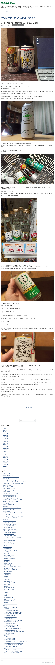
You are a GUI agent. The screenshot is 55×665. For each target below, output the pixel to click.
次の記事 (30, 407)
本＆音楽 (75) (6, 503)
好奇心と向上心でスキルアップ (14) (11, 498)
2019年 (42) (5, 440)
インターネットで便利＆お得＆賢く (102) (12, 508)
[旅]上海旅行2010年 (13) (9, 626)
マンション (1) (7, 556)
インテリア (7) (7, 574)
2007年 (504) (6, 459)
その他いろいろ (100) (7, 547)
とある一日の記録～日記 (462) (9, 525)
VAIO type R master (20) (9, 582)
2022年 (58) (5, 435)
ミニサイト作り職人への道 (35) (10, 517)
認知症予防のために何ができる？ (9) (11, 477)
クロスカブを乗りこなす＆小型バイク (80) (12, 493)
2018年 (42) (5, 441)
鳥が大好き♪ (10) (8, 548)
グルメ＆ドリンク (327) (8, 486)
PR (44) (6, 592)
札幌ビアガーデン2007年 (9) (10, 607)
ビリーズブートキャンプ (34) (10, 604)
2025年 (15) (5, 430)
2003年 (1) (5, 466)
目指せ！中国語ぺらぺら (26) (9, 488)
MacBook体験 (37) (7, 511)
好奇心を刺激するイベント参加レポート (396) (13, 483)
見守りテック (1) (6, 473)
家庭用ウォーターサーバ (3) (10, 540)
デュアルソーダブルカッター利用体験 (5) (13, 537)
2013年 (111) (6, 449)
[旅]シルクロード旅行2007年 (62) (11, 652)
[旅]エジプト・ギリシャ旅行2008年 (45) (13, 651)
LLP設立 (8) (7, 552)
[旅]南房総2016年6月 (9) (9, 618)
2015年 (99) (5, 446)
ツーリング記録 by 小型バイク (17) (10, 496)
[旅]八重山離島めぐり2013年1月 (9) (12, 646)
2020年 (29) (5, 438)
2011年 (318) (6, 453)
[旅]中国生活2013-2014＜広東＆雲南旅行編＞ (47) (15, 641)
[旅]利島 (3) (6, 636)
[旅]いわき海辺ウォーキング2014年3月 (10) (14, 631)
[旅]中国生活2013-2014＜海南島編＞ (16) (13, 643)
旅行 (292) (5, 605)
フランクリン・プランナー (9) (11, 587)
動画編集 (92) (7, 602)
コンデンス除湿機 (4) (9, 581)
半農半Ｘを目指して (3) (8, 475)
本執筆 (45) (5, 506)
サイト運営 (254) (6, 514)
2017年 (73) (5, 443)
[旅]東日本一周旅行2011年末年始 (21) (12, 613)
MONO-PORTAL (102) (9, 597)
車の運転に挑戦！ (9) (7, 491)
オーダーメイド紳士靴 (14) (10, 543)
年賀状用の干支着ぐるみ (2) (10, 558)
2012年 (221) (6, 451)
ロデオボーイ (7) (8, 584)
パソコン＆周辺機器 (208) (8, 504)
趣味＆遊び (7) (7, 576)
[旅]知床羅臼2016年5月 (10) (10, 617)
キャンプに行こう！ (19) (8, 522)
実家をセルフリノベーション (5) (10, 478)
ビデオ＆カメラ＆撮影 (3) (10, 555)
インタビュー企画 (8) (9, 571)
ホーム (2, 12)
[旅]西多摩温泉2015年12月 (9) (11, 621)
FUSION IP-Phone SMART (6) (11, 535)
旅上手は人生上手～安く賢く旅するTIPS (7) (12, 512)
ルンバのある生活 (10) (9, 534)
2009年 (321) (6, 456)
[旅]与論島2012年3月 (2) (9, 615)
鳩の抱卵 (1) (7, 560)
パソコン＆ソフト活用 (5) (10, 589)
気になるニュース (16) (9, 600)
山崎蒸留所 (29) (7, 608)
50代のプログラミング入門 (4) (9, 480)
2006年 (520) (6, 461)
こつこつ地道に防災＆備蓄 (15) (10, 524)
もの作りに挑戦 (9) (7, 485)
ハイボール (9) (7, 573)
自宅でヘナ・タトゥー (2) (10, 542)
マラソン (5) (7, 561)
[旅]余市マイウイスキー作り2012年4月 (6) (13, 648)
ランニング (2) (7, 553)
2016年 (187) (6, 444)
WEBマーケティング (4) (9, 599)
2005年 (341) (6, 462)
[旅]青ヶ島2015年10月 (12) (10, 623)
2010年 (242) (6, 454)
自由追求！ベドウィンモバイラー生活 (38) (12, 499)
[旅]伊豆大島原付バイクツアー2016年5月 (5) (14, 620)
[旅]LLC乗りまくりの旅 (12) (10, 649)
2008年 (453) (6, 457)
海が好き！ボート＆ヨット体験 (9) (10, 501)
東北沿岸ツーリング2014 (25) (9, 495)
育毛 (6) (6, 586)
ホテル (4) (6, 594)
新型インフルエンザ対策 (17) (10, 569)
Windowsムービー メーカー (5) (11, 578)
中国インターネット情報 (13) (10, 550)
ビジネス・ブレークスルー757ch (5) (12, 566)
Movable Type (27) (7, 519)
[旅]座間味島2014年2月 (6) (10, 635)
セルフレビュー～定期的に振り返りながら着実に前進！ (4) (16, 481)
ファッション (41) (8, 579)
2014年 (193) (6, 448)
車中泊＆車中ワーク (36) (8, 490)
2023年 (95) (5, 433)
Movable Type (50, 662)
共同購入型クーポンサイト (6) (11, 568)
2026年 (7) (5, 428)
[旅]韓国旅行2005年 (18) (9, 639)
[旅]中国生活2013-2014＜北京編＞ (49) (13, 644)
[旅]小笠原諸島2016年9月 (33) (11, 610)
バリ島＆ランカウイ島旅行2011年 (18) (13, 612)
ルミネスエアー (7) (8, 545)
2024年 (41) (5, 431)
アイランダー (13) (8, 591)
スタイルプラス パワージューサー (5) (12, 538)
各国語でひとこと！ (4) (9, 563)
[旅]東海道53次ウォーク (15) (10, 630)
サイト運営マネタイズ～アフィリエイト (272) (13, 516)
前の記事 (25, 407)
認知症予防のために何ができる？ (18, 18)
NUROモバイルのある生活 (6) (11, 532)
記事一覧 (8, 12)
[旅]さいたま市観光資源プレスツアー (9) (13, 628)
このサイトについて (11, 660)
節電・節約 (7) (7, 565)
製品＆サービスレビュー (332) (9, 529)
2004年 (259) (6, 464)
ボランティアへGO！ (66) (8, 509)
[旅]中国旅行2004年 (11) (9, 638)
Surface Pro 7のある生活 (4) (10, 530)
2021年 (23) (5, 436)
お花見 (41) (6, 595)
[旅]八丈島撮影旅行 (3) (9, 633)
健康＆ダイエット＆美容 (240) (9, 521)
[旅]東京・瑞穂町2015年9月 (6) (11, 625)
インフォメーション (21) (8, 527)
